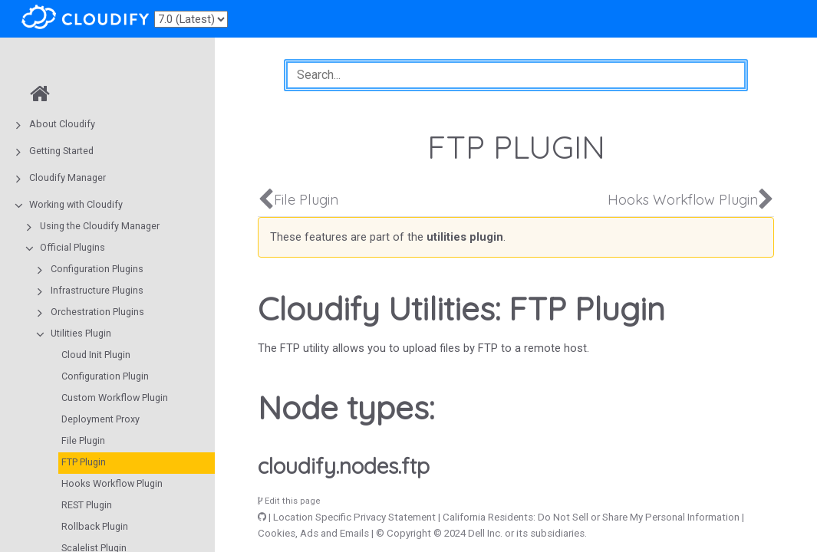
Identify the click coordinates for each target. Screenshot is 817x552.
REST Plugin (86, 505)
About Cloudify (62, 124)
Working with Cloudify (76, 204)
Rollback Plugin (94, 526)
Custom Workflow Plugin (114, 397)
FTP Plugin (83, 462)
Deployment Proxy (100, 419)
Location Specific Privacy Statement (354, 517)
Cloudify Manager (67, 177)
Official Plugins (72, 247)
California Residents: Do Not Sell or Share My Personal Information (591, 517)
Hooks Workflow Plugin (112, 483)
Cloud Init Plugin (95, 354)
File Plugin (83, 440)
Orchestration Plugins (97, 311)
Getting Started (61, 150)
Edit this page (289, 501)
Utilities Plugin (81, 333)
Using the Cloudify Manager (100, 226)
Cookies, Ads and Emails (313, 533)
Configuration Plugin (105, 376)
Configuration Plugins (97, 268)
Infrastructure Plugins (97, 290)
